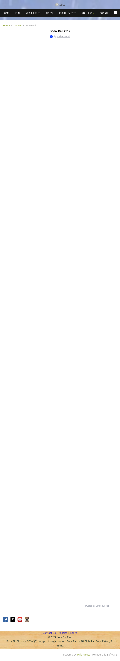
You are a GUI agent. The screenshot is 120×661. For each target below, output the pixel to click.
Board (73, 633)
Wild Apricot (84, 654)
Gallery (18, 25)
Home (6, 25)
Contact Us (49, 633)
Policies (62, 633)
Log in (62, 4)
